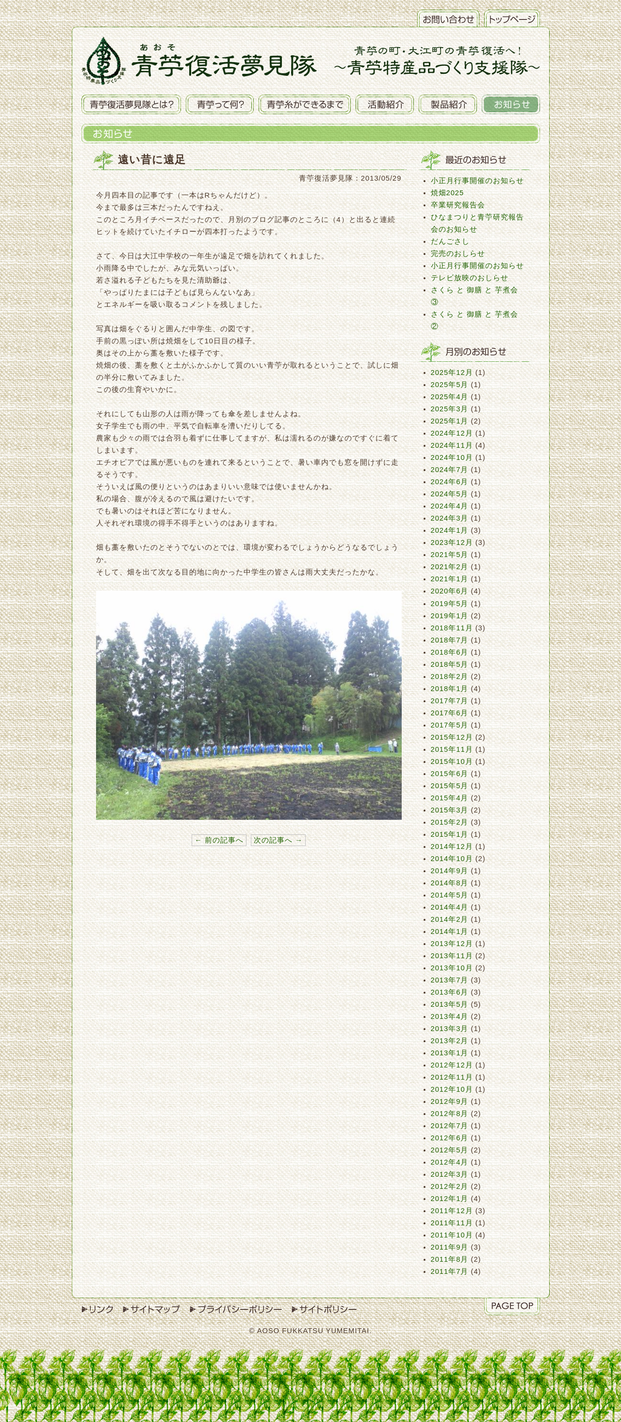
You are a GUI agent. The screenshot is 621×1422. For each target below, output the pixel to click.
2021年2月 (450, 567)
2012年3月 (450, 1174)
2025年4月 (450, 397)
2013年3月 (450, 1029)
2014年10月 (452, 859)
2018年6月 (450, 652)
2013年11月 (452, 956)
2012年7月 (450, 1126)
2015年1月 (450, 834)
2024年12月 (452, 433)
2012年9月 (450, 1101)
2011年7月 (450, 1271)
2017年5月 (450, 725)
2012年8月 (450, 1113)
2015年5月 (450, 786)
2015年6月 (450, 774)
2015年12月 (452, 737)
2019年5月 (450, 604)
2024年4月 (450, 506)
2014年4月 (450, 907)
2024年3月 (450, 518)
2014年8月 (450, 883)
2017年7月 (450, 701)
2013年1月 (450, 1053)
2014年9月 (450, 871)
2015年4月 (450, 798)
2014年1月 (450, 931)
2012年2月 (450, 1186)
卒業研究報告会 (458, 205)
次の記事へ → (278, 840)
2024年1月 (450, 530)
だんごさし (450, 241)
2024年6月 (450, 482)
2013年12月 (452, 944)
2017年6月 (450, 713)
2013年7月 (450, 980)
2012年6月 (450, 1138)
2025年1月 (450, 421)
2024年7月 (450, 470)
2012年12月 (452, 1065)
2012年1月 (450, 1198)
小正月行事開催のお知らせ (477, 181)
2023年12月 (452, 542)
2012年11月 (452, 1077)
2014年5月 (450, 895)
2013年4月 (450, 1016)
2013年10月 (452, 968)
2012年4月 (450, 1162)
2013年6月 (450, 992)
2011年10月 (452, 1235)
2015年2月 (450, 822)
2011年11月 (452, 1223)
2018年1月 (450, 689)
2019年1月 (450, 616)
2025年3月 (450, 409)
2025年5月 (450, 385)
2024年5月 (450, 494)
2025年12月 (452, 372)
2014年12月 (452, 846)
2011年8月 (450, 1259)
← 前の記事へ (219, 840)
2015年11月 (452, 749)
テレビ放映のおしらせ (469, 278)
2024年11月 (452, 445)
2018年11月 (452, 628)
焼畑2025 (447, 193)
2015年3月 (450, 810)
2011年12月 (452, 1211)
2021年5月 (450, 555)
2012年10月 (452, 1089)
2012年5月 (450, 1150)
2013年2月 (450, 1041)
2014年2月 (450, 919)
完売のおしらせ (458, 253)
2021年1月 (450, 579)
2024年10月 (452, 457)
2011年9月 (450, 1247)
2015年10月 (452, 761)
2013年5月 (450, 1004)
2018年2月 (450, 676)
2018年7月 (450, 640)
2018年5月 (450, 664)
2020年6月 (450, 591)
